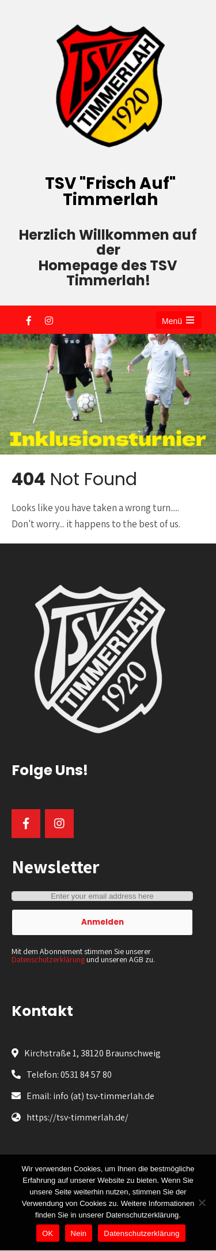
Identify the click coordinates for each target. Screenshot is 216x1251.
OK (47, 1233)
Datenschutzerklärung (48, 959)
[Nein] (201, 1202)
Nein (79, 1233)
